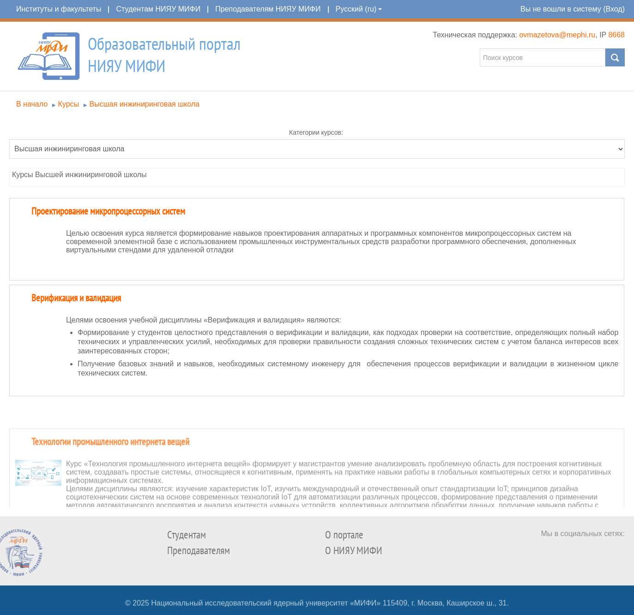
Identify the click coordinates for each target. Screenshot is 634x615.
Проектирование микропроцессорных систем (108, 211)
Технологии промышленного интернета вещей (110, 466)
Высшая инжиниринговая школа (144, 104)
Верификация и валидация (76, 298)
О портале (344, 535)
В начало (32, 104)
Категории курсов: (316, 132)
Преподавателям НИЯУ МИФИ (267, 9)
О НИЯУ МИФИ (353, 550)
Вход (613, 9)
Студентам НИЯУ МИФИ (158, 9)
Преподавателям (198, 550)
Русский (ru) (359, 9)
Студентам (186, 535)
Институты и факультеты (58, 9)
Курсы (68, 104)
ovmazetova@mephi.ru (557, 35)
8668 (616, 35)
